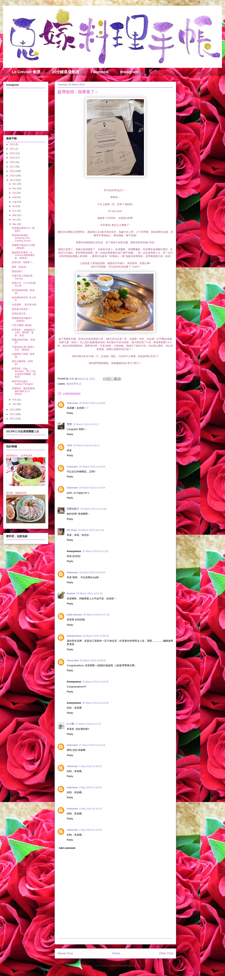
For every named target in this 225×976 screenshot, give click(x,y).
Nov (14, 188)
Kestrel (71, 593)
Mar (14, 224)
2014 (12, 180)
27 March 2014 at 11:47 (88, 723)
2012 (12, 414)
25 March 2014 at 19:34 (92, 466)
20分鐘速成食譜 (65, 72)
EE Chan (72, 530)
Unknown (72, 403)
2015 (12, 175)
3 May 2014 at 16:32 (90, 766)
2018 (12, 162)
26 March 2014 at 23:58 (95, 702)
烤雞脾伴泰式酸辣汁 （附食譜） (22, 319)
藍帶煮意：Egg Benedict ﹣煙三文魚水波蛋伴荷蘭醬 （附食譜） (24, 372)
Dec (14, 184)
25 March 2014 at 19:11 (86, 424)
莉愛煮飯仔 (73, 508)
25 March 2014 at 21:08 (93, 508)
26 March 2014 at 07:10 (96, 614)
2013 (12, 409)
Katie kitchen (74, 614)
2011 (12, 418)
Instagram (129, 72)
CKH (69, 445)
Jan (14, 404)
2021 (12, 148)
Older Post (166, 953)
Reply (70, 413)
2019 (12, 157)
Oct (14, 193)
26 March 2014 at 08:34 (96, 635)
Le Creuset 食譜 (26, 72)
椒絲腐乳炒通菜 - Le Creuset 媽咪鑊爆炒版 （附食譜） (23, 255)
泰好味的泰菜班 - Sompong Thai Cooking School (21, 238)
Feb (14, 399)
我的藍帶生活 (73, 383)
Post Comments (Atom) (123, 965)
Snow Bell (73, 660)
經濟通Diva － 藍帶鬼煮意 (19, 455)
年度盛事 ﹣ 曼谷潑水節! (24, 304)
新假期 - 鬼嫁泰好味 (16, 493)
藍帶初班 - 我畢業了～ (23, 262)
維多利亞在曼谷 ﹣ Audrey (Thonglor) (22, 382)
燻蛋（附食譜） (20, 267)
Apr (14, 219)
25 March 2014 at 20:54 (92, 487)
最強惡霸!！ (18, 271)
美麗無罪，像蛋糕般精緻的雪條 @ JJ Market (23, 391)
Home (116, 953)
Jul (14, 206)
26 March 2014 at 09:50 (93, 660)
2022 (12, 144)
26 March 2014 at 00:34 (92, 572)
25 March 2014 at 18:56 (92, 403)
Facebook (99, 72)
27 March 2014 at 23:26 (92, 745)
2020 (12, 153)
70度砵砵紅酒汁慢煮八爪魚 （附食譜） (23, 348)
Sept (15, 197)
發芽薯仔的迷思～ (21, 309)
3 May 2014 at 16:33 (90, 787)
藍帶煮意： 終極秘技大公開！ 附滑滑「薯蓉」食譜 (23, 332)
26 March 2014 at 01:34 (89, 593)
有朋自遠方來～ (20, 313)
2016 (12, 171)
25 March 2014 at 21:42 (91, 530)
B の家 (70, 723)
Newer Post (65, 953)
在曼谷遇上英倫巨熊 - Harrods (23, 277)
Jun (14, 210)
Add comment (67, 848)
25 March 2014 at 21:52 (95, 551)
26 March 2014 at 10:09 (95, 681)
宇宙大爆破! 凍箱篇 (21, 325)
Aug (14, 202)
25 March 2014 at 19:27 (86, 445)
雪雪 (69, 424)
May (14, 215)
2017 (12, 166)
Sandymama (74, 635)
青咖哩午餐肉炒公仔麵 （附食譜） (23, 246)
